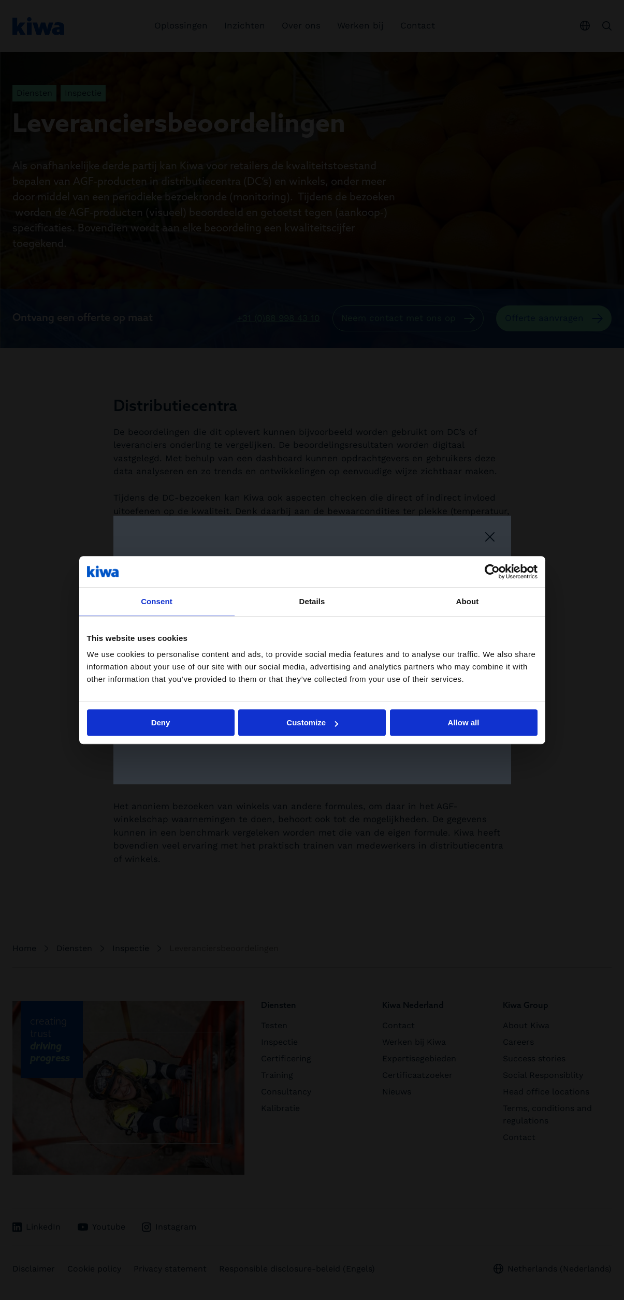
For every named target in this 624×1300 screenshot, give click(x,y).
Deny (160, 722)
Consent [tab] (156, 601)
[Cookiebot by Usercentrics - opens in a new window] (492, 571)
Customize (312, 722)
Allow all (464, 722)
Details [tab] (312, 601)
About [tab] (467, 601)
